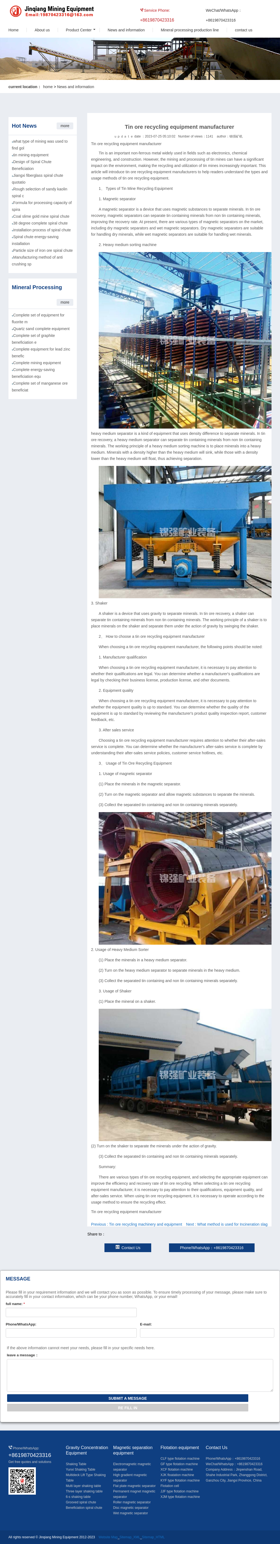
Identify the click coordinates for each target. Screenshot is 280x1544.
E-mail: (146, 1324)
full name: (15, 1304)
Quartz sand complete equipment (41, 329)
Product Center (79, 30)
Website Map (108, 1537)
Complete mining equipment (37, 363)
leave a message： (23, 1355)
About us (42, 30)
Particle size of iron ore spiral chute (43, 250)
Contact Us (127, 1248)
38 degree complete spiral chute (40, 223)
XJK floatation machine (177, 1475)
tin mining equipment (30, 155)
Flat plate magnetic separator (134, 1486)
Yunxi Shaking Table (80, 1469)
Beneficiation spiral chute (84, 1508)
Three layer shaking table (84, 1491)
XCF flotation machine (177, 1469)
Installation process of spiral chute (42, 230)
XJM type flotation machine (180, 1497)
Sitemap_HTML (153, 1537)
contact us (243, 30)
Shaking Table (76, 1464)
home (48, 87)
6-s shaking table (78, 1497)
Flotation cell (170, 1486)
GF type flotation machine (179, 1464)
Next (227, 1224)
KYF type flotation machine (180, 1480)
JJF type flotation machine (180, 1491)
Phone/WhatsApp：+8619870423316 (211, 1248)
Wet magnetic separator (130, 1513)
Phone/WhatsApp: (21, 1324)
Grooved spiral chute (81, 1502)
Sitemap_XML (129, 1537)
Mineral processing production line (190, 30)
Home (13, 30)
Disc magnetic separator (130, 1508)
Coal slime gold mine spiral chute (41, 216)
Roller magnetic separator (132, 1502)
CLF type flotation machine (180, 1459)
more (65, 126)
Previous (136, 1224)
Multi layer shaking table (83, 1486)
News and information (126, 30)
